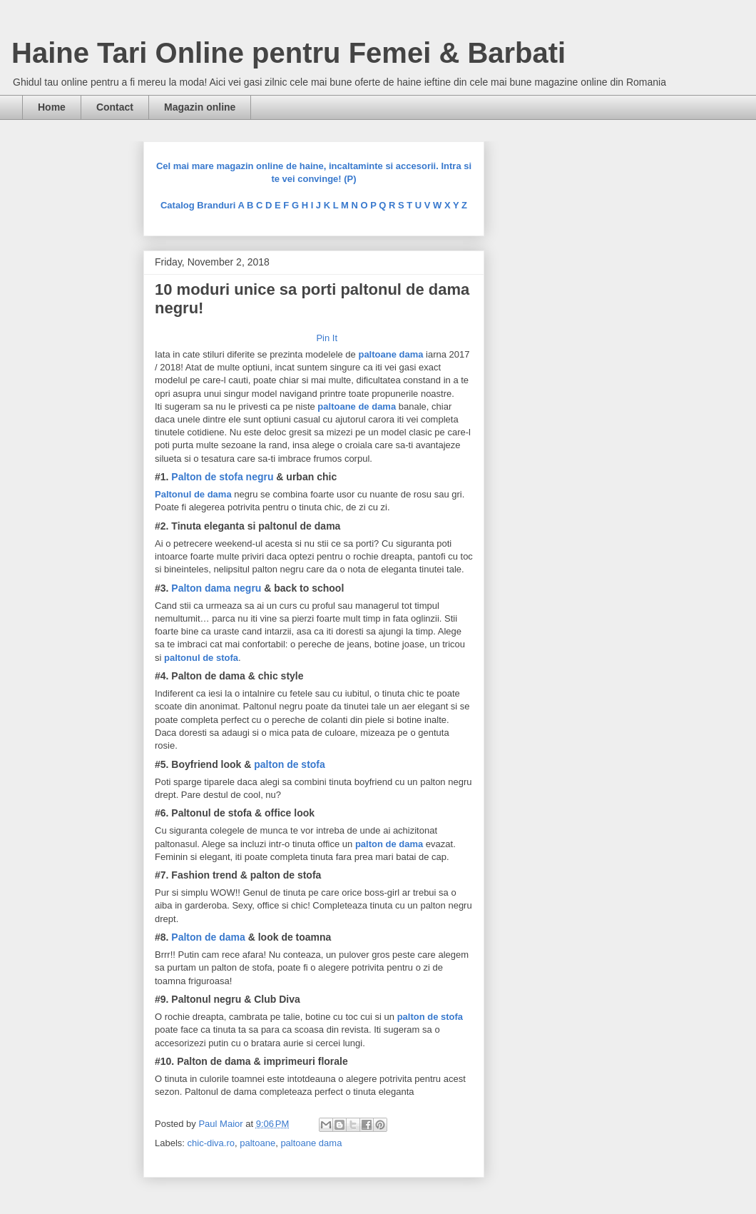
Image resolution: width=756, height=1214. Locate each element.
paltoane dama (390, 354)
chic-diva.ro (211, 1143)
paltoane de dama (357, 406)
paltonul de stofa (201, 657)
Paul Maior (221, 1123)
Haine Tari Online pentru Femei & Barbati (288, 53)
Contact (114, 107)
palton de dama (389, 844)
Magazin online (199, 107)
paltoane (257, 1143)
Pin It (326, 338)
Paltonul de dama (193, 494)
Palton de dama (208, 937)
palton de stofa (289, 764)
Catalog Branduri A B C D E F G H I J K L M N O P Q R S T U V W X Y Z (313, 205)
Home (52, 107)
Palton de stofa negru (222, 476)
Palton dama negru (216, 588)
